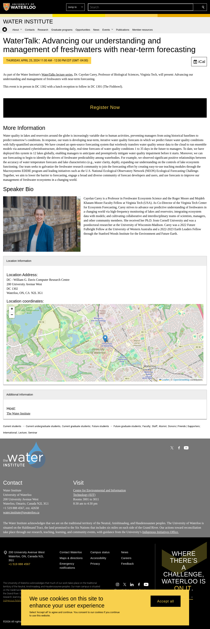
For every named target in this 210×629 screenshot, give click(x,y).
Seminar (32, 432)
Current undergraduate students (43, 426)
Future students (100, 426)
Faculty (146, 426)
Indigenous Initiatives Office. (160, 532)
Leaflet (164, 379)
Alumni (162, 426)
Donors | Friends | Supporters (184, 426)
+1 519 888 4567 (19, 564)
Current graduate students (76, 426)
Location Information (18, 260)
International (10, 432)
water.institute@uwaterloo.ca (21, 512)
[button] (175, 7)
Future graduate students (127, 426)
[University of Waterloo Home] (19, 7)
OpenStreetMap (181, 379)
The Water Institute (18, 413)
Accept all (165, 601)
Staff (154, 426)
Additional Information (19, 394)
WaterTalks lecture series (56, 74)
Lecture (22, 432)
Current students (12, 426)
